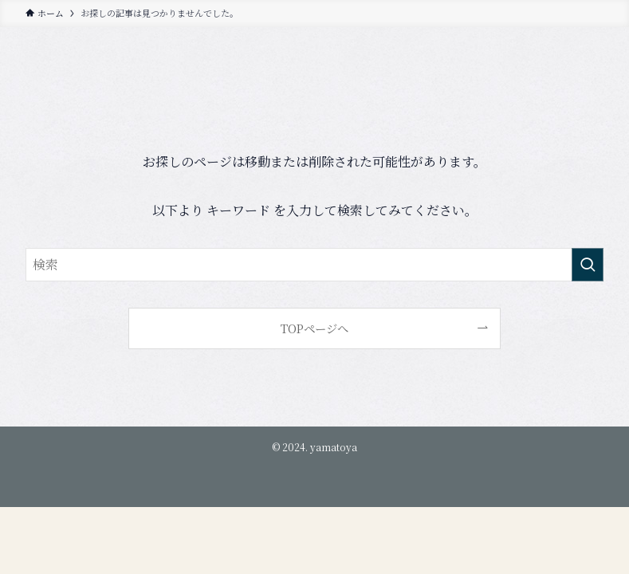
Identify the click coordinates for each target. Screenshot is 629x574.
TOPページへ (314, 328)
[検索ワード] (315, 264)
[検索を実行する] (587, 264)
